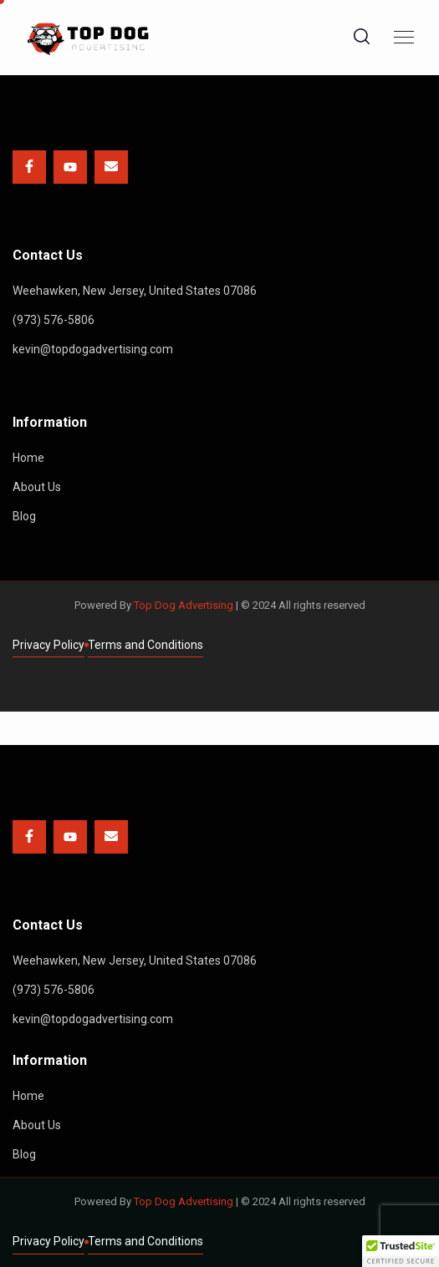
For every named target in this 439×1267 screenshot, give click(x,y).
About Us (37, 487)
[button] (400, 1251)
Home (28, 457)
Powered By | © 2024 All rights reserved (219, 605)
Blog (24, 516)
